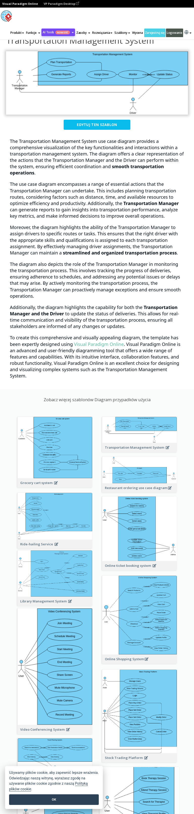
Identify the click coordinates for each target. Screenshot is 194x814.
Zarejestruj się (155, 33)
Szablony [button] (122, 33)
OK (54, 799)
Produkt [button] (17, 33)
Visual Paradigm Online (99, 344)
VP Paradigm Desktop (61, 4)
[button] (33, 33)
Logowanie (174, 33)
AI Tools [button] (58, 32)
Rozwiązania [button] (102, 33)
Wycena (137, 33)
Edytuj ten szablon (97, 124)
